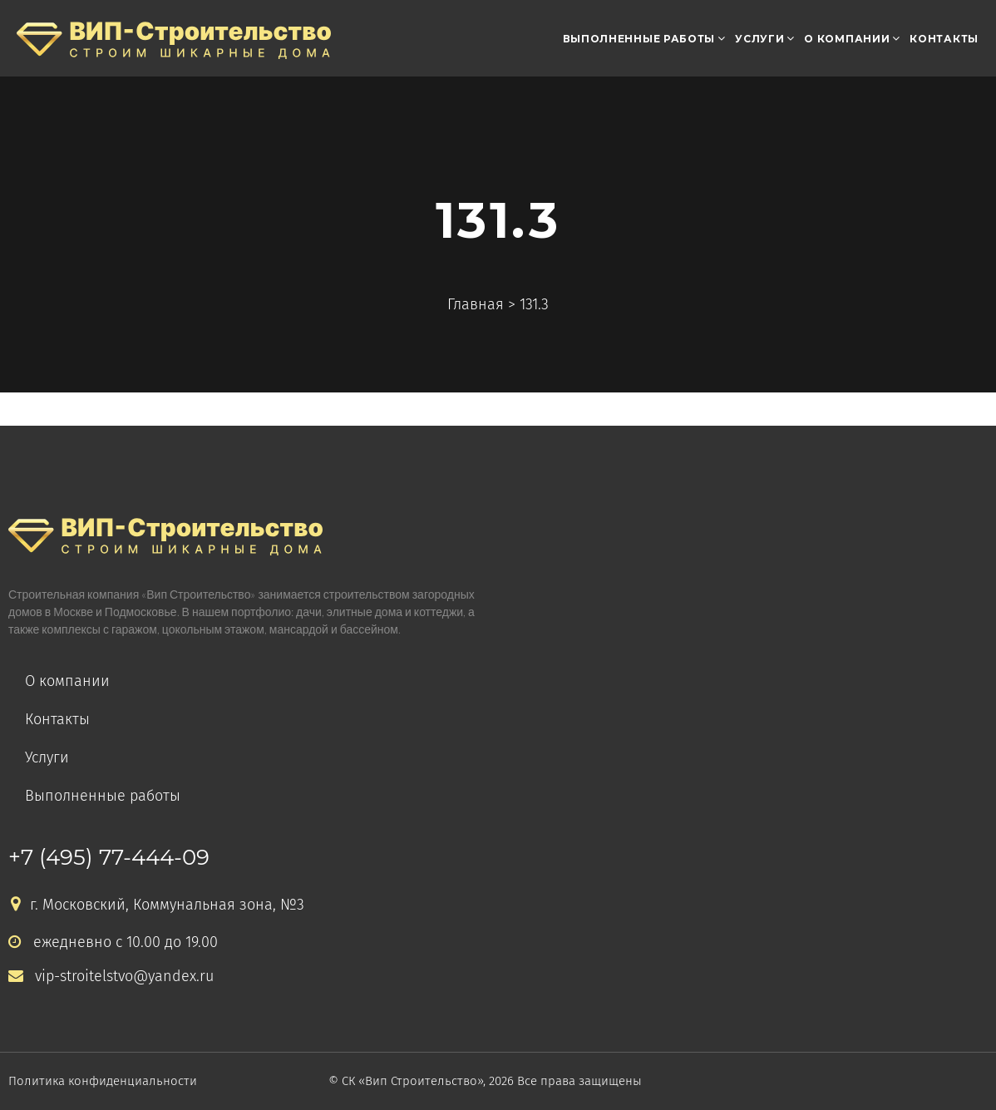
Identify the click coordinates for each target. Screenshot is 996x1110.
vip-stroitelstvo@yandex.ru (111, 976)
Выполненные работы (639, 38)
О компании (847, 38)
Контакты (944, 38)
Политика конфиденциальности (102, 1080)
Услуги (759, 38)
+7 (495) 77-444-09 (109, 857)
